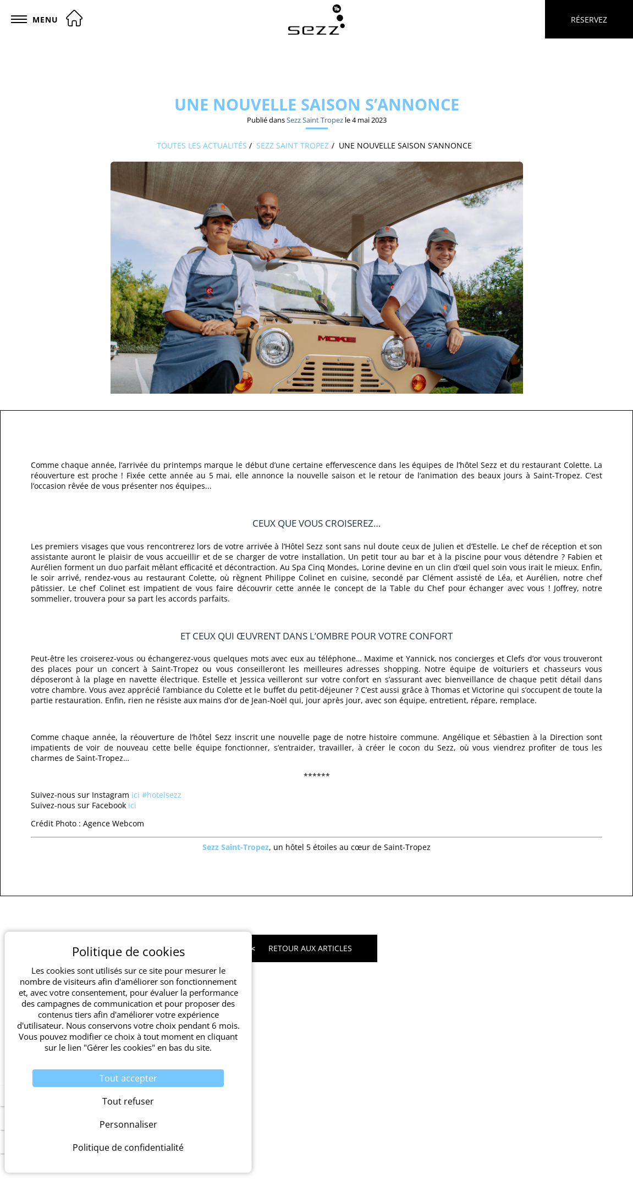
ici (135, 795)
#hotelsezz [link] (161, 795)
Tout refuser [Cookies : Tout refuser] (128, 1101)
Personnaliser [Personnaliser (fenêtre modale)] (128, 1124)
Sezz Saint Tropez (315, 120)
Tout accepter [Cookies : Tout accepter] (128, 1078)
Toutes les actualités (202, 145)
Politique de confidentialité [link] (128, 1147)
